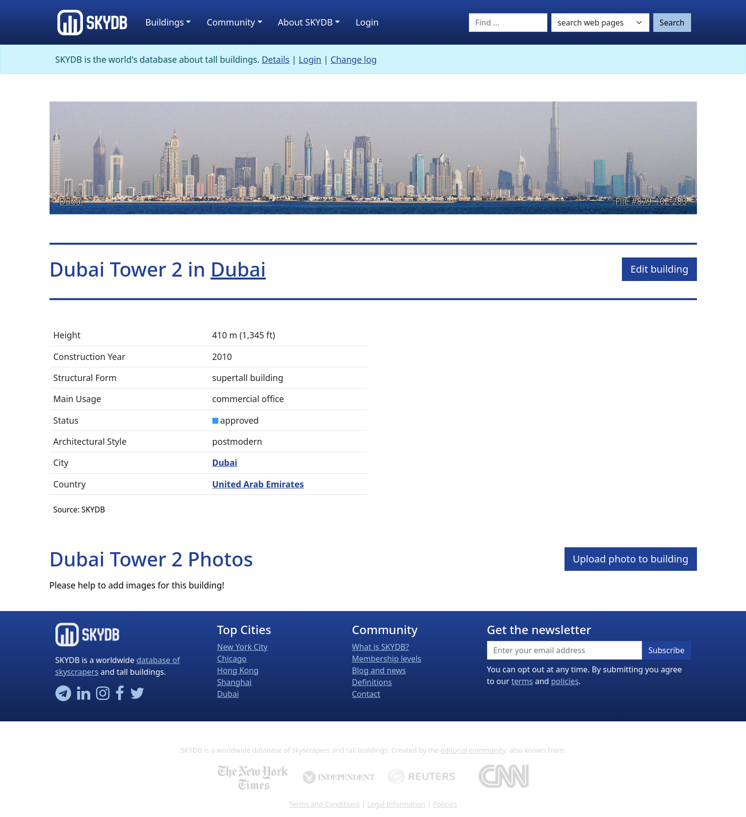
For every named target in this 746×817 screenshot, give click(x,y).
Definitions (372, 682)
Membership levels (386, 658)
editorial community (473, 750)
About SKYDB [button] (305, 22)
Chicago (232, 658)
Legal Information (396, 804)
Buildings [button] (164, 22)
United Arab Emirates (258, 484)
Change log (354, 59)
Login (310, 59)
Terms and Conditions (324, 804)
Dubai (71, 201)
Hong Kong (238, 670)
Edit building (659, 269)
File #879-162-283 (651, 201)
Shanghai (234, 682)
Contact (366, 694)
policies (565, 681)
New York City (242, 646)
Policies (445, 804)
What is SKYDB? (380, 646)
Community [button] (230, 22)
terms (522, 681)
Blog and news (379, 670)
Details (276, 59)
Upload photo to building (631, 558)
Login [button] (367, 22)
